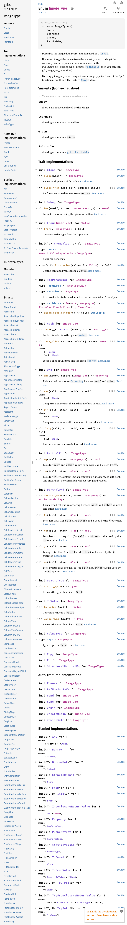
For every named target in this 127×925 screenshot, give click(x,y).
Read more (86, 181)
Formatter (81, 208)
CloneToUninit (63, 775)
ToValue (53, 601)
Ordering (101, 375)
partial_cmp (52, 495)
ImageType (72, 170)
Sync (50, 701)
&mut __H (100, 329)
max (46, 391)
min (46, 409)
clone (48, 175)
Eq (48, 660)
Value (85, 223)
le (45, 530)
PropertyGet (61, 832)
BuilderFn (54, 303)
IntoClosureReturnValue (71, 806)
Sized (55, 355)
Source (42, 12)
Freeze (52, 683)
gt (45, 546)
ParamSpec (54, 285)
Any (54, 737)
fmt (46, 208)
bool (97, 459)
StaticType (55, 580)
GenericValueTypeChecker (57, 253)
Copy (50, 654)
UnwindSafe (55, 720)
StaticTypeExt (63, 844)
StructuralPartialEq (63, 666)
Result (106, 208)
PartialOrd (55, 489)
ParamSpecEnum (76, 285)
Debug (51, 202)
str (74, 303)
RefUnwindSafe (58, 689)
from (47, 228)
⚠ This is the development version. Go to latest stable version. (102, 915)
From (50, 223)
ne (45, 471)
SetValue (53, 291)
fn (67, 303)
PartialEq (54, 453)
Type (73, 586)
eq (45, 459)
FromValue (61, 243)
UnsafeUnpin (56, 714)
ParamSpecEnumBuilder (54, 307)
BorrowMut (60, 762)
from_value (62, 265)
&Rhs (73, 471)
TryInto (63, 908)
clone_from (51, 187)
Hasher (64, 329)
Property (59, 819)
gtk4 (40, 3)
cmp (46, 375)
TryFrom (63, 883)
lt (45, 514)
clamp (48, 428)
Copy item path (72, 8)
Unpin (51, 708)
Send (50, 695)
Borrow (57, 749)
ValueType (54, 633)
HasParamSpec (57, 280)
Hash (50, 323)
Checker (52, 249)
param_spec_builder (58, 312)
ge (45, 562)
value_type (51, 618)
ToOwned (58, 857)
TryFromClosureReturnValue (73, 895)
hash (47, 329)
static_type (52, 586)
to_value (50, 606)
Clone (51, 170)
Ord (49, 369)
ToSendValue (61, 870)
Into (60, 794)
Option (43, 499)
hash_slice (51, 341)
